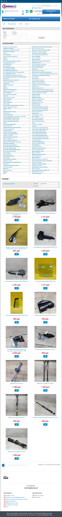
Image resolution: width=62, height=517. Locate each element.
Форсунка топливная (37, 162)
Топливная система (36, 146)
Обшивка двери (36, 59)
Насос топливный (36, 58)
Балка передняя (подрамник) (10, 56)
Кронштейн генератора (8, 143)
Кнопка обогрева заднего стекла (11, 119)
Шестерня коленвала (37, 165)
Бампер (5, 58)
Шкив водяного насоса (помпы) (39, 167)
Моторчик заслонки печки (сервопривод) (42, 47)
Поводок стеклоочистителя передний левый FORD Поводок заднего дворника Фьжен (17, 247)
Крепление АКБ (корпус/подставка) (12, 141)
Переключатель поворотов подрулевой (41, 72)
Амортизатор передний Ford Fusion (16, 451)
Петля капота (35, 78)
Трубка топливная (36, 153)
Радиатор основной (37, 100)
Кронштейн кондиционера (9, 148)
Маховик (5, 171)
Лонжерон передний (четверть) (11, 165)
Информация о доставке (12, 503)
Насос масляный (36, 56)
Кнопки (5, 123)
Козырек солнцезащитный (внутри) (12, 127)
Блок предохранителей (8, 67)
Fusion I (27, 24)
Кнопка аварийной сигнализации (11, 118)
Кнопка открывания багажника (10, 121)
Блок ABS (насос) (7, 64)
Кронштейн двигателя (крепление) (11, 146)
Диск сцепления (7, 92)
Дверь (4, 86)
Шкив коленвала (36, 168)
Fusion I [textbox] (15, 34)
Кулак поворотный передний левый (12, 162)
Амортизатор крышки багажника (11, 50)
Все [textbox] (5, 38)
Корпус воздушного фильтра (10, 137)
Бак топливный (7, 54)
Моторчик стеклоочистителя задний (41, 50)
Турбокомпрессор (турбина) (39, 154)
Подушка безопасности (38, 88)
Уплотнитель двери (36, 156)
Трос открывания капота (38, 149)
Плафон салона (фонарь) (38, 81)
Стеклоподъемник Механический (40, 137)
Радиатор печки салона (37, 102)
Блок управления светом (9, 73)
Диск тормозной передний (9, 94)
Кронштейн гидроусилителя (10, 145)
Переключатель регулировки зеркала (41, 75)
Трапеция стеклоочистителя (39, 148)
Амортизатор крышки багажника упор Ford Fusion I (45, 418)
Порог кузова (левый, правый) (39, 92)
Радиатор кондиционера (38, 99)
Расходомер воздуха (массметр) (40, 107)
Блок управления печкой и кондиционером (13, 72)
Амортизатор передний (9, 51)
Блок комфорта (7, 66)
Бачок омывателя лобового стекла (11, 61)
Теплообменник (35, 145)
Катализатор (6, 113)
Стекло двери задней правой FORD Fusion (45, 281)
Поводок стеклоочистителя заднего (41, 85)
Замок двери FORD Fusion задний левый (45, 213)
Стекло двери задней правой (39, 132)
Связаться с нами (38, 495)
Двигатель (5, 88)
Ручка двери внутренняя (38, 118)
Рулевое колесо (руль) (37, 115)
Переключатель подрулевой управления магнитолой (44, 73)
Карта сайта (37, 497)
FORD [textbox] (5, 34)
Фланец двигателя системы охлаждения (42, 160)
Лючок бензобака (7, 167)
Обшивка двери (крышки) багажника (41, 61)
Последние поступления (12, 505)
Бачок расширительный (9, 62)
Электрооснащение (36, 173)
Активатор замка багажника (10, 47)
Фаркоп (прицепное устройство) (40, 159)
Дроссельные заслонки (9, 97)
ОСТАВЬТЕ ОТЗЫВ (34, 18)
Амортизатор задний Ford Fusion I (45, 383)
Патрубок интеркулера (37, 67)
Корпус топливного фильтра (10, 140)
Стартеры (34, 126)
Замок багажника (7, 99)
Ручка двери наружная (37, 119)
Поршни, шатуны (36, 94)
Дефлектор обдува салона (9, 89)
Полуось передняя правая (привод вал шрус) (43, 91)
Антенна (5, 53)
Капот (4, 110)
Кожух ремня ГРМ (7, 126)
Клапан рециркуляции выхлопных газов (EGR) (14, 116)
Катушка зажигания (8, 115)
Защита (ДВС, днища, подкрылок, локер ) (13, 105)
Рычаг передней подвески (38, 121)
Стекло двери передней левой (39, 134)
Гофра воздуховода (8, 85)
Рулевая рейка (35, 113)
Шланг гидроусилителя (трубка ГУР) (40, 170)
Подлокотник (35, 86)
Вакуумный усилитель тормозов (11, 80)
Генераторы (6, 83)
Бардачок (5, 59)
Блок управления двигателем (10, 70)
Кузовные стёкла (7, 160)
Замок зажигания (7, 102)
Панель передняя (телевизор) (39, 64)
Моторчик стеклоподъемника (39, 51)
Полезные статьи (10, 495)
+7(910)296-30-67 (41, 11)
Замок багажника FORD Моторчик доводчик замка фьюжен (17, 213)
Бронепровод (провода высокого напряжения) (14, 77)
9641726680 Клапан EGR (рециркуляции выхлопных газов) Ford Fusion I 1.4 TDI (16, 350)
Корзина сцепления (8, 135)
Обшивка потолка (36, 62)
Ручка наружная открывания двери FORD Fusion (45, 247)
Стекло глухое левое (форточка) (40, 127)
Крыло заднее (6, 153)
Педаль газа (35, 69)
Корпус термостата (8, 138)
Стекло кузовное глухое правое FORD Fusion (17, 315)
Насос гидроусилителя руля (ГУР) (40, 54)
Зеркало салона (7, 108)
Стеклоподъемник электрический (40, 138)
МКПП (4, 173)
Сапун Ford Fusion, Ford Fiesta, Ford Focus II (45, 315)
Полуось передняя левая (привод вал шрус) (42, 89)
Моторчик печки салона (38, 48)
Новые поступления (8, 18)
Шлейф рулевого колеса (38, 171)
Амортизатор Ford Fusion (16, 383)
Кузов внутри (6, 157)
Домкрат (5, 96)
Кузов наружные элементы (9, 159)
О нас (7, 506)
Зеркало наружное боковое (10, 107)
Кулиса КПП (6, 164)
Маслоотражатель (7, 170)
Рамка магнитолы (36, 104)
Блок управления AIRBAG (9, 69)
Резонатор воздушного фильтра (40, 110)
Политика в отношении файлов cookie (15, 497)
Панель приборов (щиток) (38, 66)
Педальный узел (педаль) (38, 70)
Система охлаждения (37, 124)
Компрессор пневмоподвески (10, 134)
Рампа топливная (36, 105)
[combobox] (7, 34)
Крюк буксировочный (8, 156)
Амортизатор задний (8, 48)
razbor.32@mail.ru (42, 14)
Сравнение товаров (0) (9, 183)
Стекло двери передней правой (39, 135)
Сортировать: (35, 183)
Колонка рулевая (7, 130)
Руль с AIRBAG (35, 116)
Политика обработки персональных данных (17, 499)
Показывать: (35, 186)
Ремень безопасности (37, 111)
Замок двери (6, 100)
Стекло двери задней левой (39, 130)
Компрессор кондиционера (10, 132)
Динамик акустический (9, 91)
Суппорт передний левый (38, 141)
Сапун (33, 123)
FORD (20, 24)
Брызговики (6, 78)
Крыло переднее (7, 154)
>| (3, 468)
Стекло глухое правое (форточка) (40, 129)
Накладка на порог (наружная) (39, 53)
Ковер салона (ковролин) (9, 124)
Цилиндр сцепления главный (39, 164)
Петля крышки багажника (38, 80)
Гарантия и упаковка (11, 501)
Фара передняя (35, 157)
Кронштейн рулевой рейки (9, 151)
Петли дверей (35, 77)
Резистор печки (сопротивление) (40, 108)
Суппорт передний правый (38, 143)
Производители (12, 24)
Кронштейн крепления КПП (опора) (11, 149)
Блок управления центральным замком (12, 75)
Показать (41, 38)
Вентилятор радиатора (9, 81)
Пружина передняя (36, 97)
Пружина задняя (36, 96)
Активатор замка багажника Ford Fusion (45, 349)
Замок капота (6, 104)
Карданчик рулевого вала (9, 111)
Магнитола (5, 168)
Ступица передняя (36, 140)
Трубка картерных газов (38, 151)
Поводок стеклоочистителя (39, 83)
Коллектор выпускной (8, 129)
